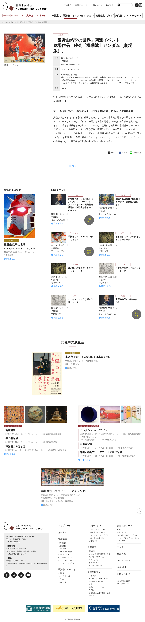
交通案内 (67, 5)
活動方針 (92, 551)
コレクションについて (97, 529)
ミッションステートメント (99, 579)
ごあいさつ (93, 576)
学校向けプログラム (96, 566)
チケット (137, 15)
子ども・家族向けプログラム (99, 554)
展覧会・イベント (71, 15)
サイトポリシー (123, 584)
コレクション (87, 15)
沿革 (90, 584)
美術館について (123, 15)
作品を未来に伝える (96, 538)
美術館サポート (81, 5)
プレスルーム (123, 560)
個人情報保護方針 (124, 581)
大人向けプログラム (96, 557)
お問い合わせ (97, 5)
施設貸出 (109, 5)
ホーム (4, 22)
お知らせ (62, 532)
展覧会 (61, 573)
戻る (74, 166)
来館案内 (56, 15)
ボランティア (94, 563)
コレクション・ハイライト (99, 535)
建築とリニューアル (96, 587)
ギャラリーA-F (64, 576)
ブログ (110, 15)
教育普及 (100, 15)
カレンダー (63, 582)
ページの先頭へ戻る (139, 511)
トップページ (64, 525)
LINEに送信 (137, 153)
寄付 (120, 529)
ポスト (113, 153)
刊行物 (91, 590)
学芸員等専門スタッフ (97, 581)
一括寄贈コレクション (97, 532)
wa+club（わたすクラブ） (128, 535)
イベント (12, 22)
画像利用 (121, 567)
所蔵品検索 (93, 541)
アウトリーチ (94, 560)
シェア (124, 153)
